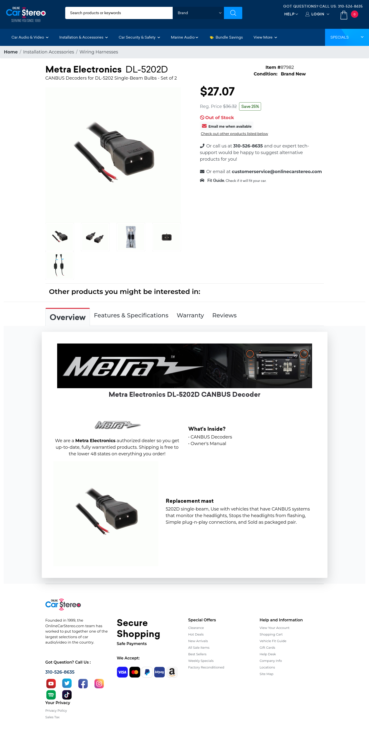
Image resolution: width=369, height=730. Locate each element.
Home (11, 52)
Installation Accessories (48, 52)
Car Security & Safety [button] (139, 37)
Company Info (271, 661)
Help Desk (268, 654)
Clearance (196, 628)
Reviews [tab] (224, 315)
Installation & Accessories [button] (83, 37)
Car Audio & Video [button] (30, 37)
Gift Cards (267, 647)
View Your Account (275, 628)
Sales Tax (52, 717)
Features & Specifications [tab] (131, 315)
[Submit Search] (233, 13)
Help (289, 14)
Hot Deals (196, 634)
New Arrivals (198, 641)
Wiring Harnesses (98, 52)
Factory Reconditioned (206, 667)
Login (317, 14)
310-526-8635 (350, 6)
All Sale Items (199, 647)
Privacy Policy (56, 710)
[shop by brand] (198, 13)
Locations (267, 667)
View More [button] (265, 37)
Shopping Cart (271, 634)
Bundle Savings (226, 37)
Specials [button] (347, 37)
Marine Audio (184, 37)
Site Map (267, 674)
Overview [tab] (68, 317)
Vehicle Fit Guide (273, 641)
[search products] (119, 13)
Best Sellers (197, 654)
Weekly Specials (201, 661)
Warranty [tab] (190, 315)
